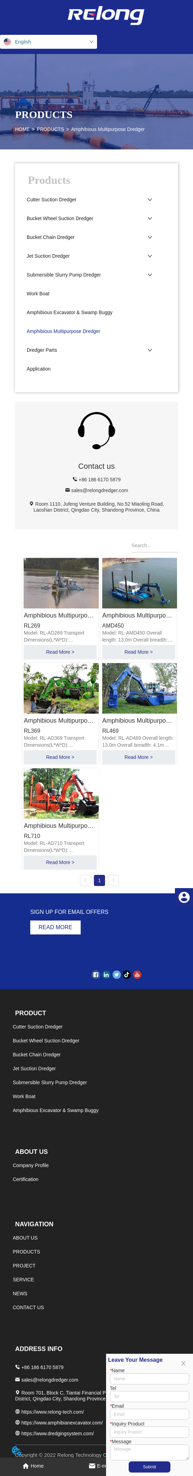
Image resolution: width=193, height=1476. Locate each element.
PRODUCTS (50, 129)
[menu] (169, 8)
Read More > (60, 652)
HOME (22, 129)
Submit (149, 1467)
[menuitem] (169, 8)
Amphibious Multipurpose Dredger (108, 129)
